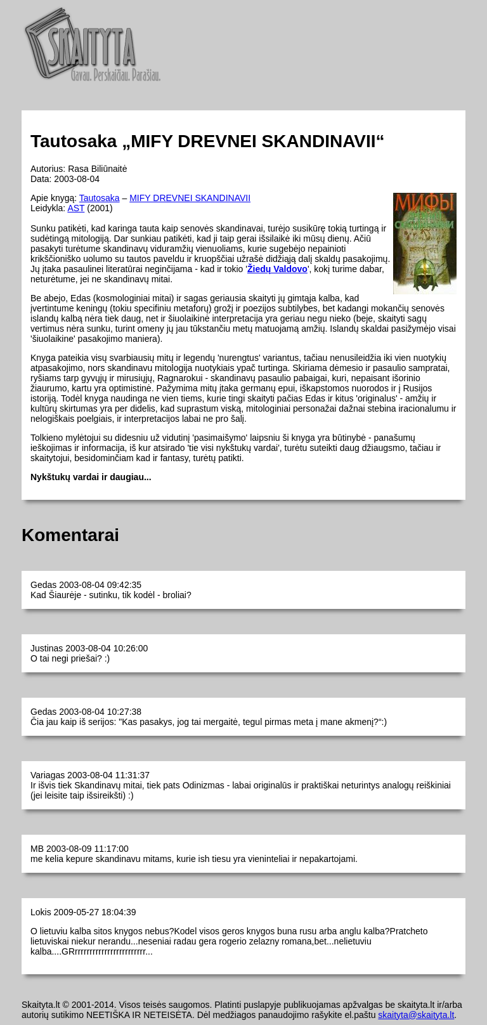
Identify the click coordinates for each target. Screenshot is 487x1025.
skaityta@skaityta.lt (416, 1015)
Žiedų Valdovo (277, 269)
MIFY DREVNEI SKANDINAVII (189, 198)
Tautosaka (99, 198)
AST (75, 208)
